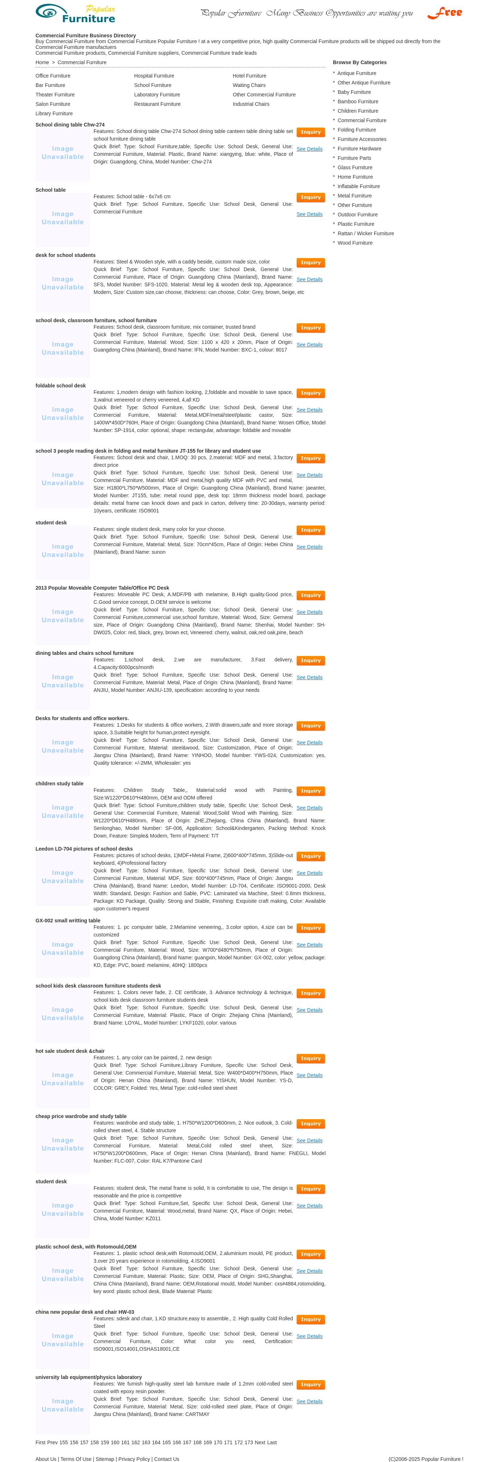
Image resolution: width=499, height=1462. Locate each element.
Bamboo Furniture (358, 101)
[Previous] (52, 1442)
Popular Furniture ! (442, 1459)
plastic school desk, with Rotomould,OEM (86, 1247)
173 (248, 1442)
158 (94, 1442)
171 (228, 1442)
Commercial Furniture (82, 62)
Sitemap (105, 1459)
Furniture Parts (354, 158)
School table (51, 190)
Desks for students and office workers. (82, 718)
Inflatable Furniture (359, 186)
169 (207, 1442)
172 (238, 1442)
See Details (310, 149)
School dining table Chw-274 (70, 125)
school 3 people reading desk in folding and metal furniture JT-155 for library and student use (148, 451)
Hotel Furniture (250, 76)
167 (187, 1442)
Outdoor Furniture (358, 214)
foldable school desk (61, 386)
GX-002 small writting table (68, 920)
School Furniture (153, 85)
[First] (40, 1442)
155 (63, 1442)
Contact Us (166, 1459)
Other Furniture (355, 205)
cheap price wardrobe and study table (81, 1116)
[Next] (260, 1442)
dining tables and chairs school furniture (85, 653)
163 (146, 1442)
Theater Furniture (55, 94)
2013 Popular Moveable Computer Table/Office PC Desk (102, 588)
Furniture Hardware (360, 148)
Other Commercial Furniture (264, 94)
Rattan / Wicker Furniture (366, 233)
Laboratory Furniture (157, 94)
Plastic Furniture (356, 224)
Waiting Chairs (249, 85)
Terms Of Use (76, 1459)
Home (42, 62)
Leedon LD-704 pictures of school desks (84, 849)
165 (166, 1442)
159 (104, 1442)
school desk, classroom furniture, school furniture (96, 320)
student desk (51, 523)
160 (115, 1442)
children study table (59, 783)
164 (156, 1442)
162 (136, 1442)
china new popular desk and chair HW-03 (85, 1312)
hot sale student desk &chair (70, 1051)
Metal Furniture (355, 196)
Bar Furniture (50, 85)
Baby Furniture (354, 92)
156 (74, 1442)
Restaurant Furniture (157, 104)
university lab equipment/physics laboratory (89, 1377)
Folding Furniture (357, 130)
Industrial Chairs (251, 104)
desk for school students (66, 255)
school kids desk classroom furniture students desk (98, 986)
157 (84, 1442)
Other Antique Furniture (364, 83)
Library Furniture (54, 113)
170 (218, 1442)
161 (125, 1442)
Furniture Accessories (362, 139)
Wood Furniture (355, 243)
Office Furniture (53, 76)
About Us (46, 1459)
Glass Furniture (355, 167)
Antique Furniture (356, 73)
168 (197, 1442)
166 (177, 1442)
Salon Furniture (53, 104)
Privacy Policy (134, 1459)
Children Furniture (358, 111)
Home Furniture (355, 177)
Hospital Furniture (154, 76)
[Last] (272, 1442)
